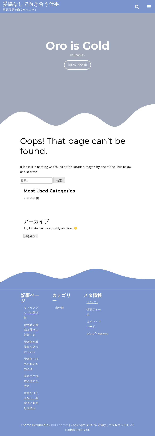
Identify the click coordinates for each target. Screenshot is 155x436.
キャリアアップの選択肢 (31, 312)
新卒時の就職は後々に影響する (31, 330)
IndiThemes (59, 425)
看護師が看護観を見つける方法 (31, 347)
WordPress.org (97, 333)
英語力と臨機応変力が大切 (31, 381)
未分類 (31, 198)
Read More (77, 64)
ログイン (92, 302)
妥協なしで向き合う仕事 (31, 4)
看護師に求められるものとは (31, 364)
